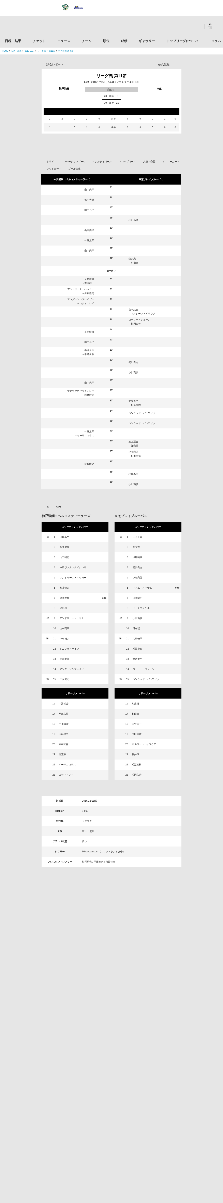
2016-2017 (29, 51)
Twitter (175, 26)
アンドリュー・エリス (72, 702)
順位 (106, 41)
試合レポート (54, 64)
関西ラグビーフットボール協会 (187, 1063)
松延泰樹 (136, 489)
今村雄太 (64, 723)
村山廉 (134, 347)
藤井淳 (135, 838)
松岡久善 (136, 408)
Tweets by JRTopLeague (115, 1026)
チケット (39, 41)
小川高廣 (133, 304)
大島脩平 (133, 485)
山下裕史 (64, 641)
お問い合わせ (135, 1174)
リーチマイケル (141, 692)
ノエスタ (121, 82)
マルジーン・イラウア (143, 398)
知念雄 (134, 530)
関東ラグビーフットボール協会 (187, 1047)
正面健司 (89, 416)
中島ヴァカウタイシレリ (80, 475)
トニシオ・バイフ (69, 733)
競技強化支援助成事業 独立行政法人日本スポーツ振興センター (187, 1140)
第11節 (52, 51)
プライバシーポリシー (110, 1174)
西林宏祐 (89, 479)
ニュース (63, 41)
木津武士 (89, 367)
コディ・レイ (86, 387)
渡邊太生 (137, 743)
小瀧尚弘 (133, 536)
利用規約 (87, 1174)
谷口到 (63, 692)
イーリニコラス (85, 519)
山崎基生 (89, 434)
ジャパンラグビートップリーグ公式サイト (24, 27)
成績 (124, 41)
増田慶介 (137, 733)
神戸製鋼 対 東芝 (66, 51)
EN (210, 28)
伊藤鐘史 (89, 377)
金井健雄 (89, 363)
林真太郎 (89, 324)
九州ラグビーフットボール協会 (187, 1078)
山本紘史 (133, 393)
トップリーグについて (182, 41)
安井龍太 (64, 672)
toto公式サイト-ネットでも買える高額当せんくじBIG (187, 1124)
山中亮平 (89, 274)
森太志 (132, 343)
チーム (86, 41)
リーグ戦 (42, 51)
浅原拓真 (137, 641)
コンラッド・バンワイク (142, 497)
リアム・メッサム (142, 672)
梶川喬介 (133, 446)
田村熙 (136, 712)
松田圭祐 (136, 540)
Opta (177, 64)
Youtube (197, 26)
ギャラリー (147, 41)
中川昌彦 (64, 808)
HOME (5, 51)
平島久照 (89, 438)
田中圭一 (137, 808)
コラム (216, 41)
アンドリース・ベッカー (80, 373)
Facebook (186, 26)
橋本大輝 (89, 284)
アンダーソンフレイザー (80, 383)
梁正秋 (62, 838)
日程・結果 (13, 41)
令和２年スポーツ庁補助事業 (187, 1156)
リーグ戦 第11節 (111, 76)
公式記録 (163, 64)
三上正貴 (133, 526)
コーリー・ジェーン (139, 404)
